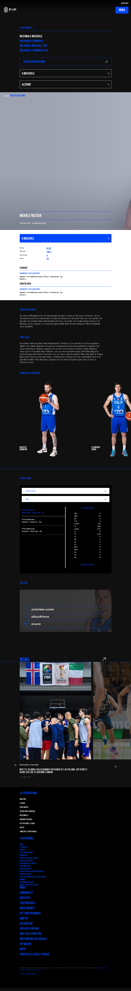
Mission (23, 799)
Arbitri (22, 850)
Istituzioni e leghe (27, 823)
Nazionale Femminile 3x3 (34, 50)
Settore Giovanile (26, 852)
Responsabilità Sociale (28, 863)
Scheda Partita (87, 565)
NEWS (24, 660)
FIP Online (25, 944)
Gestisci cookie (36, 970)
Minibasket (24, 855)
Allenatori (24, 847)
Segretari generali (27, 811)
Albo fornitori (25, 866)
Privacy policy (25, 970)
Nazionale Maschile (31, 36)
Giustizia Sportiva (26, 860)
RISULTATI (124, 3)
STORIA (22, 803)
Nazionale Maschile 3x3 (33, 45)
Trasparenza (27, 903)
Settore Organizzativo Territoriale (33, 877)
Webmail (23, 879)
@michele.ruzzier (42, 609)
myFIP (23, 949)
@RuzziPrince (40, 616)
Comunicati (26, 893)
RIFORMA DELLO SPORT (27, 882)
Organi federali (26, 819)
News (21, 844)
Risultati (25, 898)
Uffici (22, 827)
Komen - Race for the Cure (29, 885)
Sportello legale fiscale (35, 954)
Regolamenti (27, 908)
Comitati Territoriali (28, 831)
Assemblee (24, 815)
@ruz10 (36, 624)
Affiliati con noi (25, 874)
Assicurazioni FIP (26, 869)
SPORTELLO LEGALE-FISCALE (29, 858)
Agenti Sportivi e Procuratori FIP (32, 871)
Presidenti (24, 807)
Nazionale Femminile (31, 41)
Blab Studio (32, 973)
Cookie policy (103, 968)
